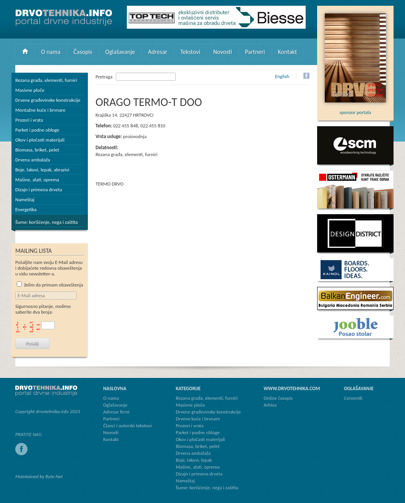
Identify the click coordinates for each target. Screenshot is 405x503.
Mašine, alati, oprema (37, 179)
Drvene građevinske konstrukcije (47, 100)
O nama (51, 51)
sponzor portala (355, 109)
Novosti (222, 51)
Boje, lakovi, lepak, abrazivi (42, 170)
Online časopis (278, 398)
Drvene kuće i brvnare (198, 419)
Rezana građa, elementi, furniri (46, 80)
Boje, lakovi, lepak (194, 460)
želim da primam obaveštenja (50, 285)
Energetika (26, 209)
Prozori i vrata (29, 120)
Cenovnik (353, 398)
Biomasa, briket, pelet (37, 150)
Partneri (255, 51)
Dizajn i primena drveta (38, 189)
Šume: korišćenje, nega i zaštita (46, 222)
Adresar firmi (116, 412)
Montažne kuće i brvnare (40, 110)
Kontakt (287, 51)
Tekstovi (190, 51)
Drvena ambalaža (32, 160)
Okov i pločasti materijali (40, 140)
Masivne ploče (29, 90)
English (282, 76)
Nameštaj (24, 199)
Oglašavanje (120, 51)
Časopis (82, 51)
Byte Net (54, 476)
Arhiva (270, 405)
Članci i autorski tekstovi (127, 425)
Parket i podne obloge (37, 130)
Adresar (157, 51)
